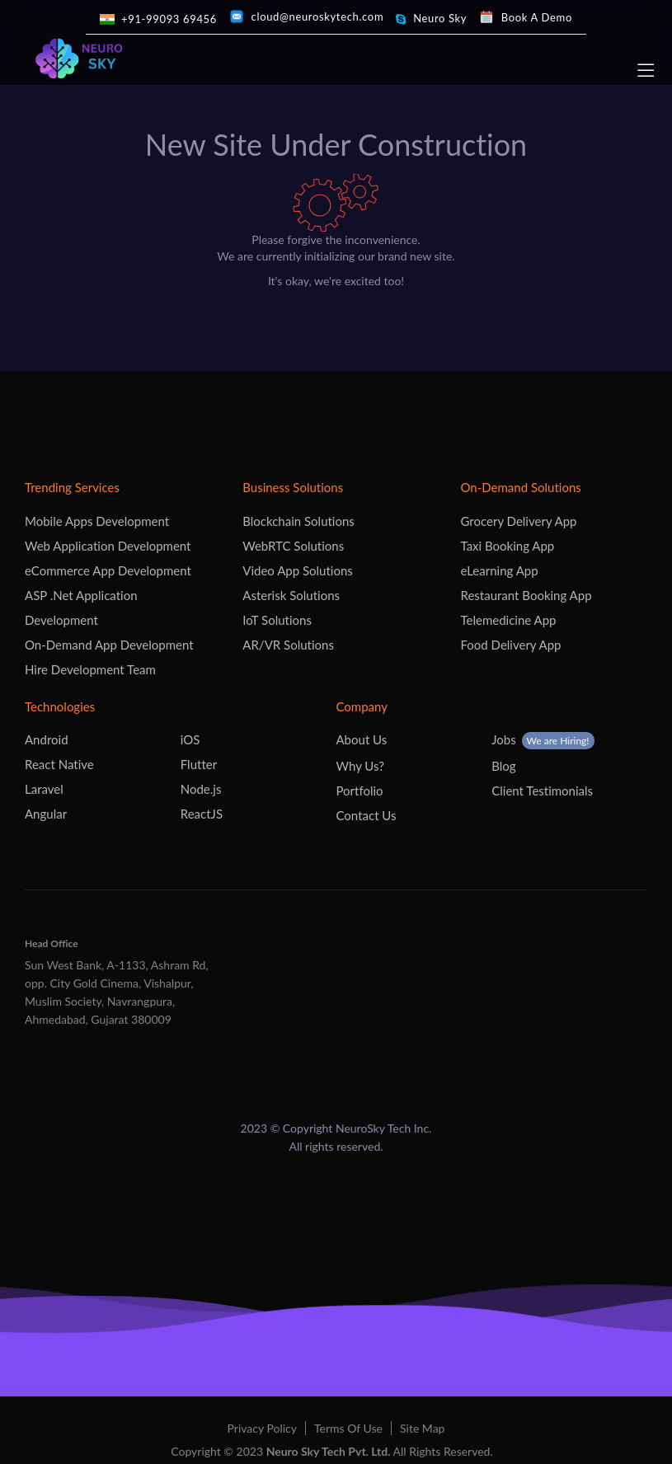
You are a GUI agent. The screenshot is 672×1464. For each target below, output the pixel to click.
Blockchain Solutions (298, 521)
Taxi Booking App (508, 545)
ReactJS (202, 813)
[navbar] (643, 70)
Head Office (51, 943)
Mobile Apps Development (97, 521)
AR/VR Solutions (288, 644)
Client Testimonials (542, 790)
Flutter (199, 764)
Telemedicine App (509, 619)
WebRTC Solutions (293, 545)
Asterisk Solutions (291, 595)
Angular (46, 813)
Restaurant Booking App (526, 595)
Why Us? (360, 765)
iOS (190, 739)
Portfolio (359, 790)
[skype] (431, 18)
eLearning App (499, 570)
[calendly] (525, 17)
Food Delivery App (511, 644)
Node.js (201, 788)
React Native (59, 764)
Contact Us (366, 815)
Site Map (422, 1428)
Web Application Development (108, 545)
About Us (362, 739)
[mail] (306, 16)
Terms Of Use (348, 1428)
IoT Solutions (277, 619)
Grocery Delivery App (519, 521)
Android (46, 739)
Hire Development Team (90, 669)
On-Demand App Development (109, 644)
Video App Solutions (297, 570)
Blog (503, 765)
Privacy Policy (262, 1428)
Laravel (44, 788)
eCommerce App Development (108, 570)
